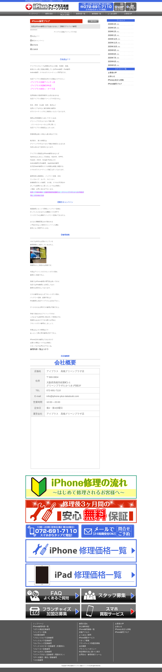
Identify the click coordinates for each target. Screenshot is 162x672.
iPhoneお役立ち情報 (116, 80)
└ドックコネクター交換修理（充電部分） (49, 646)
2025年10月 (112, 46)
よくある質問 (112, 14)
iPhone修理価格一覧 (87, 629)
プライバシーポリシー (87, 649)
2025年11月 (112, 43)
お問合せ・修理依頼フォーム (90, 654)
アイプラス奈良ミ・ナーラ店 (43, 89)
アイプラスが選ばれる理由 (64, 13)
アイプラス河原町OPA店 (41, 86)
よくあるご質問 (85, 635)
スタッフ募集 (84, 640)
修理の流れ (49, 14)
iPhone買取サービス (87, 638)
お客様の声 (128, 14)
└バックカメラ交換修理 (42, 640)
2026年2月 (112, 31)
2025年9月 (112, 50)
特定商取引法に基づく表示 (89, 652)
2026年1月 (112, 35)
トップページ (33, 14)
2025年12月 (112, 39)
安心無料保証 (84, 626)
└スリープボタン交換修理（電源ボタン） (49, 654)
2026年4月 (112, 24)
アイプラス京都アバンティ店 (43, 82)
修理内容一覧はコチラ (39, 349)
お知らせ (111, 76)
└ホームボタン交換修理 (42, 652)
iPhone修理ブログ (115, 84)
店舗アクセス (84, 632)
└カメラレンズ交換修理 (42, 643)
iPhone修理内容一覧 (41, 626)
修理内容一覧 (80, 14)
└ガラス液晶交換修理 (41, 629)
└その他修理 (38, 660)
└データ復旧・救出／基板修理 (45, 657)
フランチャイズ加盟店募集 (89, 643)
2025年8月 (112, 54)
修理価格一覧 (96, 14)
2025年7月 (112, 58)
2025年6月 (112, 61)
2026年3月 (112, 28)
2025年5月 (112, 65)
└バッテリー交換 (39, 632)
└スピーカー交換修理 (41, 649)
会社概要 (82, 646)
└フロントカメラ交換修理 (43, 638)
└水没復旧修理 (39, 635)
